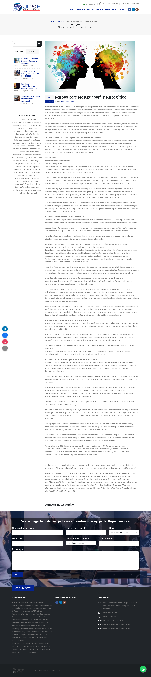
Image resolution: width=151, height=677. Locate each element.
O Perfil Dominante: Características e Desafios (29, 61)
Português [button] (89, 4)
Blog (114, 9)
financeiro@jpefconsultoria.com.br (115, 624)
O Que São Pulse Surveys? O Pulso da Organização (30, 73)
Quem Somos (80, 9)
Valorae (99, 9)
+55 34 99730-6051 (109, 612)
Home (70, 9)
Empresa (17, 538)
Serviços (90, 9)
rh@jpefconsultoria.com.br (112, 620)
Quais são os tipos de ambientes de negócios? (30, 98)
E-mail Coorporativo (77, 528)
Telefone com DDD (108, 538)
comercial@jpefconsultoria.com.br (115, 628)
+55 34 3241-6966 (108, 616)
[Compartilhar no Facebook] (5, 335)
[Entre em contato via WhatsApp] (143, 669)
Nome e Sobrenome (23, 528)
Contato (121, 9)
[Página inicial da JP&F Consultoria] (26, 7)
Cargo (112, 528)
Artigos (61, 21)
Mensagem (18, 549)
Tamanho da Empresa (78, 538)
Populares (19, 52)
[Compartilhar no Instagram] (5, 342)
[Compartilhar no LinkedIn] (5, 328)
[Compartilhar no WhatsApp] (5, 349)
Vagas (107, 9)
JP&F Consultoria (67, 102)
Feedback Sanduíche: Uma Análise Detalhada (29, 86)
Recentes (33, 52)
